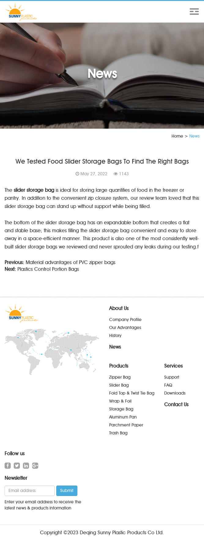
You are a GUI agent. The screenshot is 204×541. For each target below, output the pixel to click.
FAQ (168, 385)
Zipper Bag (120, 377)
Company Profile (125, 319)
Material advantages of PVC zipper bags (70, 262)
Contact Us (176, 404)
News (115, 347)
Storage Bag (121, 409)
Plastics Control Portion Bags (48, 269)
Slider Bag (119, 385)
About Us (118, 308)
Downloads (174, 393)
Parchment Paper (126, 425)
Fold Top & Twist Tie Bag (131, 393)
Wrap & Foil (120, 401)
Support (171, 377)
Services (173, 366)
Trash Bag (118, 433)
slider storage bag (34, 190)
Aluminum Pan (123, 417)
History (115, 335)
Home (177, 136)
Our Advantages (125, 327)
